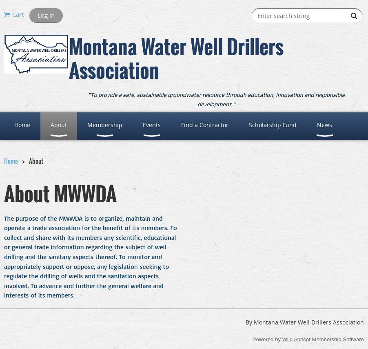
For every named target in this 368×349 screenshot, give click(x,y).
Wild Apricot (296, 339)
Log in (46, 15)
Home (11, 161)
